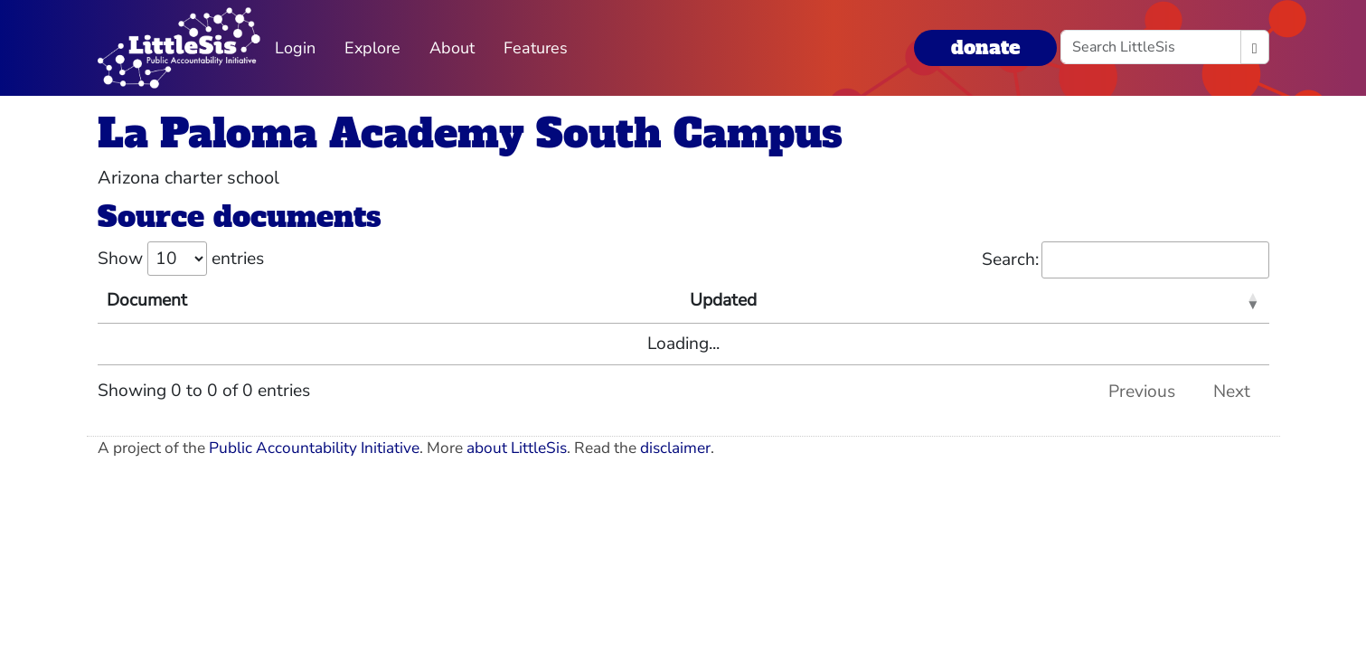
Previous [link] (1141, 391)
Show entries (181, 258)
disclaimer (675, 448)
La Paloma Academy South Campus (470, 133)
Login (295, 48)
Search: (1125, 259)
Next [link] (1231, 391)
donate (985, 47)
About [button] (452, 48)
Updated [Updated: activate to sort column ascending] (723, 300)
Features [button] (536, 48)
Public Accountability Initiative (314, 448)
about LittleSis (516, 448)
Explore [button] (372, 48)
